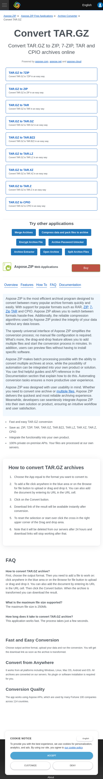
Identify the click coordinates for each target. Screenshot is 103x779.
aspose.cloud (74, 61)
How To (41, 285)
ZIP (86, 307)
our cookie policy (74, 747)
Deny (73, 765)
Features (27, 285)
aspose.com (41, 61)
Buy (86, 268)
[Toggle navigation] (4, 5)
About (51, 777)
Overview (11, 285)
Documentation (70, 285)
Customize (30, 765)
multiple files (65, 391)
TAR (14, 311)
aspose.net (56, 61)
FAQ (53, 285)
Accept (51, 755)
